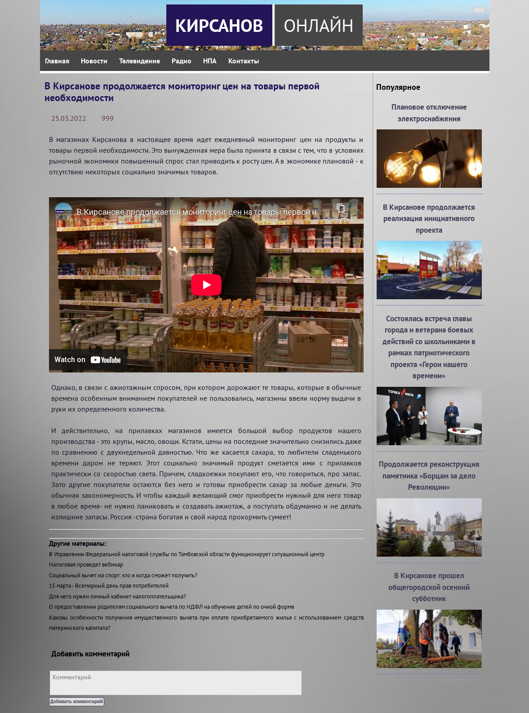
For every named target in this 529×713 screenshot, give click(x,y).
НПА (210, 60)
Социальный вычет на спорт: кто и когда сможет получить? (123, 575)
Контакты (243, 60)
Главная (57, 60)
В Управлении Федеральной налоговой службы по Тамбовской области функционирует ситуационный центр (187, 554)
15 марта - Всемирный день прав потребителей (109, 585)
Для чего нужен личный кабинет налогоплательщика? (117, 596)
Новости (94, 60)
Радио (181, 60)
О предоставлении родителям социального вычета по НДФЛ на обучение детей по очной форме (171, 607)
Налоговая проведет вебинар (86, 564)
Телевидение (139, 60)
